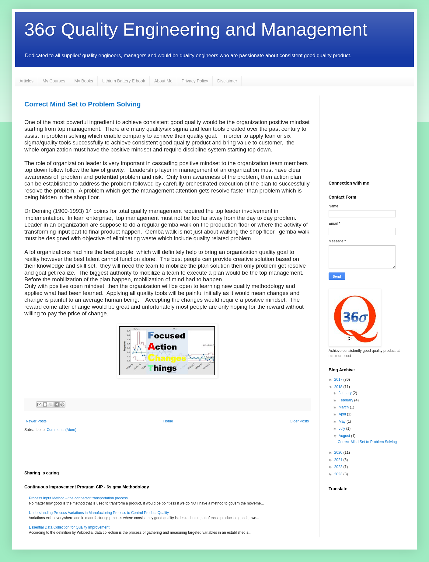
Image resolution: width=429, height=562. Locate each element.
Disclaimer (227, 80)
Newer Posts (36, 421)
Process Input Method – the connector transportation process (78, 498)
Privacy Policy (195, 80)
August (345, 436)
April (343, 414)
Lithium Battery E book (123, 80)
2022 (339, 467)
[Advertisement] (95, 451)
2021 (339, 460)
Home (168, 421)
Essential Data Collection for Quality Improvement (69, 527)
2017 (339, 379)
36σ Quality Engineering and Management (196, 29)
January (346, 393)
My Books (84, 80)
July (342, 428)
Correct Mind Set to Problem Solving (82, 104)
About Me (163, 80)
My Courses (54, 80)
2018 (339, 387)
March (344, 407)
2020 (339, 452)
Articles (26, 80)
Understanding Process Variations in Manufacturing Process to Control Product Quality (99, 513)
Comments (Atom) (61, 430)
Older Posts (299, 421)
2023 (339, 474)
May (343, 421)
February (346, 400)
